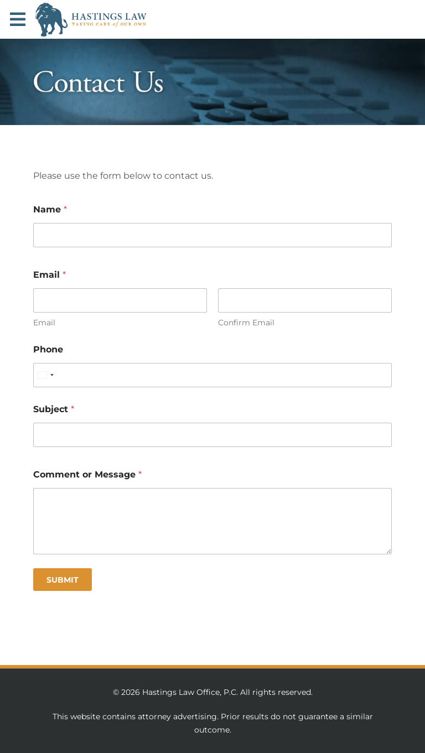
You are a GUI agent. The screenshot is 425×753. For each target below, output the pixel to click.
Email (44, 323)
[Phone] (212, 375)
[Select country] (45, 375)
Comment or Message (87, 474)
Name (50, 209)
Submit (62, 580)
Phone (48, 349)
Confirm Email (246, 323)
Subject (53, 409)
